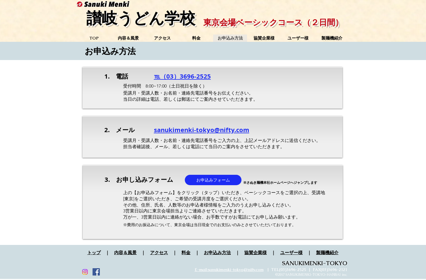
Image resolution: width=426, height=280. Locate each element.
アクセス (159, 253)
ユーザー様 (291, 253)
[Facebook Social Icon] (96, 272)
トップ (94, 253)
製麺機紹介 (327, 253)
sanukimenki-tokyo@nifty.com (236, 269)
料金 (185, 253)
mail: (203, 269)
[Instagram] (85, 272)
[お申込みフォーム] (213, 180)
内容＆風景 (125, 253)
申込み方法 (219, 253)
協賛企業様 (255, 253)
